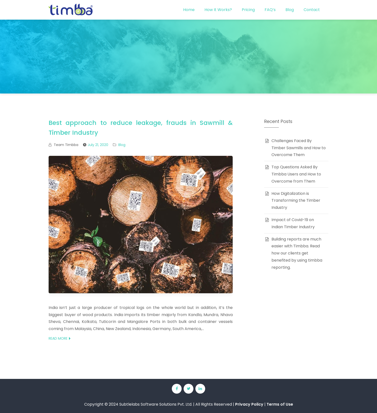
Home (189, 10)
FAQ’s (270, 10)
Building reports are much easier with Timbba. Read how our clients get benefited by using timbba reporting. (296, 253)
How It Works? (218, 10)
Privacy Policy (249, 404)
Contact (312, 10)
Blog (289, 10)
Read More (58, 338)
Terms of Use (280, 404)
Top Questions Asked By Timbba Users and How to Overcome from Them (296, 174)
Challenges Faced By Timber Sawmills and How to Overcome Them (298, 148)
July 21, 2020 (98, 144)
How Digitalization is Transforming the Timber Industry (295, 201)
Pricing (248, 10)
